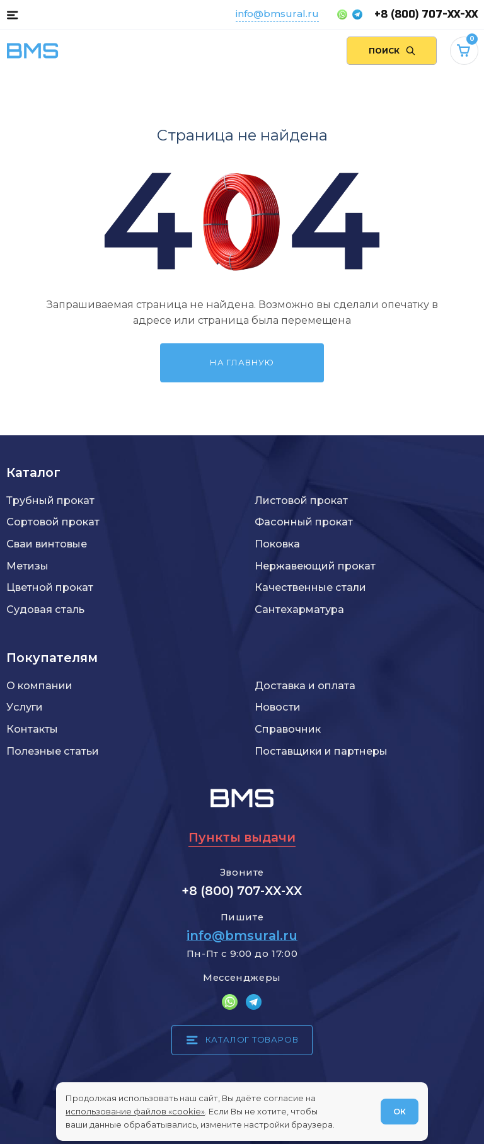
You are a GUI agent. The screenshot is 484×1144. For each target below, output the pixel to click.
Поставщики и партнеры (321, 751)
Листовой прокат (301, 500)
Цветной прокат (49, 587)
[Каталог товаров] (12, 14)
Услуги (24, 707)
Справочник (288, 729)
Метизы (27, 565)
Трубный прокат (50, 500)
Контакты (32, 729)
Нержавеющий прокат (315, 565)
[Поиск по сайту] (392, 50)
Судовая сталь (45, 609)
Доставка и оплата (305, 685)
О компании (39, 685)
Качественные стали (310, 587)
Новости (278, 707)
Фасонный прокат (304, 521)
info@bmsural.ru (277, 14)
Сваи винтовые (46, 543)
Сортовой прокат (53, 521)
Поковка (277, 543)
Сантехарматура (299, 609)
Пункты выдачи (242, 837)
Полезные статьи (52, 751)
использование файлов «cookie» (135, 1111)
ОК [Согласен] (399, 1111)
